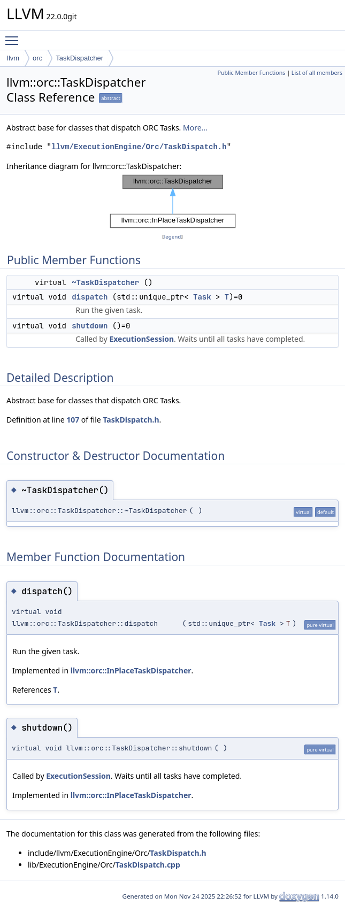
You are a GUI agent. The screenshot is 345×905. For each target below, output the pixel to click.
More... (195, 127)
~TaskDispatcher (105, 282)
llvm (13, 58)
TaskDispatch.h (131, 420)
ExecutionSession (141, 339)
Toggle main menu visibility (14, 35)
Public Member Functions (251, 72)
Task (202, 297)
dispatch (90, 297)
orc (37, 58)
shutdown (90, 326)
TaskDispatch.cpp (148, 865)
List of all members (317, 72)
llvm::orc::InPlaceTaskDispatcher (131, 670)
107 (72, 420)
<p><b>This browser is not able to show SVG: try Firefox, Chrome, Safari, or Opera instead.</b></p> (173, 201)
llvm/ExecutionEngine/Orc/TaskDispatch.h (139, 147)
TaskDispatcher (79, 58)
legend (172, 236)
